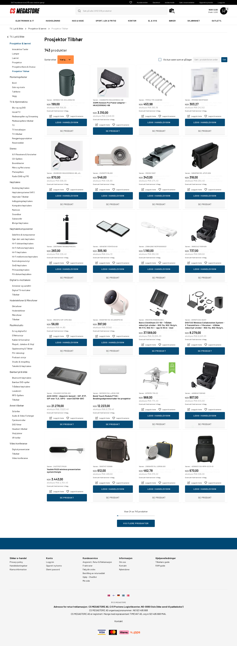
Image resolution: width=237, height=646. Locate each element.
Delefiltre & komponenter (23, 234)
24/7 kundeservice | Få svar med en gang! (27, 2)
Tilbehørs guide (162, 562)
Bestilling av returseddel (94, 573)
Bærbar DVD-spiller (21, 382)
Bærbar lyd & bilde (18, 371)
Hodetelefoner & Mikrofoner (23, 300)
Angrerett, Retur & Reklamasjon (97, 562)
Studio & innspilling (21, 361)
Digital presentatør (21, 449)
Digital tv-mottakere (20, 279)
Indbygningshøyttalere (22, 201)
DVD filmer (16, 424)
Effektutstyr (17, 335)
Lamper (15, 53)
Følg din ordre (89, 569)
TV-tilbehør (17, 134)
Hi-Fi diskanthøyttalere (22, 243)
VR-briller (16, 437)
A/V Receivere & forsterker (24, 154)
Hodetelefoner (18, 310)
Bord (14, 83)
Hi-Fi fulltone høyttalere (23, 248)
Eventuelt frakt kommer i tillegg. (58, 124)
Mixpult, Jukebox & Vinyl (23, 344)
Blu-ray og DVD (19, 107)
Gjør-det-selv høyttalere (23, 239)
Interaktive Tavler (20, 49)
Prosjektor (17, 62)
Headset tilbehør (20, 429)
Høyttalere (15, 182)
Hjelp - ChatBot (90, 577)
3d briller (16, 411)
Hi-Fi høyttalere (19, 252)
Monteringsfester (18, 76)
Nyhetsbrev (124, 569)
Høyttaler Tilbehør (20, 196)
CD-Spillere (17, 158)
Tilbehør (15, 294)
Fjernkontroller (19, 420)
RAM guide (160, 565)
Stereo (13, 148)
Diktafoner (17, 306)
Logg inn (221, 2)
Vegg (14, 96)
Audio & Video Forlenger (23, 415)
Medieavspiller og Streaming (25, 116)
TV (13, 125)
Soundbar (16, 214)
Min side (86, 581)
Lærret (15, 58)
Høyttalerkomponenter (21, 228)
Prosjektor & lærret (20, 43)
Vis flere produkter (136, 523)
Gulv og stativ (18, 87)
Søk (224, 59)
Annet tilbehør (17, 405)
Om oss (122, 562)
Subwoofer (17, 218)
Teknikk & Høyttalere (21, 366)
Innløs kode (169, 2)
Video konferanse (18, 443)
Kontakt (123, 565)
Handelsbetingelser (18, 565)
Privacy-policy (16, 562)
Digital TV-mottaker (21, 290)
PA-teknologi (18, 353)
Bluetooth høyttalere (21, 377)
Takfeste (16, 91)
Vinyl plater (17, 433)
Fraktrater (88, 565)
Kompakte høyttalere (22, 205)
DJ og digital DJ (19, 331)
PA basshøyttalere (20, 269)
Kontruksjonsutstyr (21, 261)
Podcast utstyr (19, 357)
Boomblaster (18, 163)
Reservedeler (18, 142)
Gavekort (156, 2)
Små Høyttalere (19, 265)
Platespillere (18, 172)
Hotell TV (16, 112)
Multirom (16, 210)
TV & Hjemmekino (19, 101)
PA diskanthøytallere (21, 274)
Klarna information (18, 569)
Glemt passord (53, 569)
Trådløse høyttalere (21, 386)
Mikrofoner (17, 315)
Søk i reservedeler (187, 2)
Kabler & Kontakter (21, 340)
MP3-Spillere (18, 395)
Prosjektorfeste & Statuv (24, 66)
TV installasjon (19, 129)
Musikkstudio (16, 325)
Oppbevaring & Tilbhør (22, 348)
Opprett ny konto (206, 2)
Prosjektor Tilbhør (20, 71)
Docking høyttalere (20, 188)
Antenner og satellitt (21, 286)
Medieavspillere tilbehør (23, 120)
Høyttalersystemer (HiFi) (23, 192)
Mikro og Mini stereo (21, 167)
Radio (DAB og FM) (20, 176)
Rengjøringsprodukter (22, 138)
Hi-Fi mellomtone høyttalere (25, 256)
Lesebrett (16, 391)
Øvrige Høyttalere (20, 223)
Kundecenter (142, 2)
